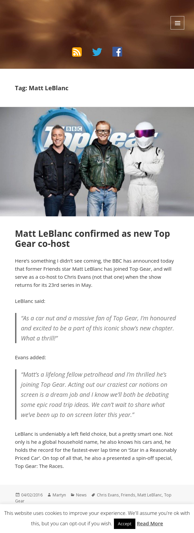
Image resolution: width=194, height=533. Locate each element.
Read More (150, 523)
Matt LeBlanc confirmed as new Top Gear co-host (92, 238)
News (81, 495)
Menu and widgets (177, 23)
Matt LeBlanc (149, 495)
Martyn (59, 495)
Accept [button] (125, 524)
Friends (128, 495)
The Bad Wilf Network (50, 15)
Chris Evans (108, 495)
